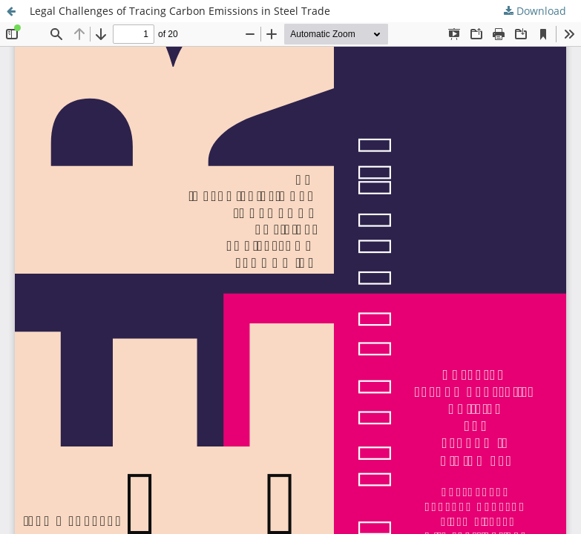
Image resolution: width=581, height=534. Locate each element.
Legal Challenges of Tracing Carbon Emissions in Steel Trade (180, 11)
